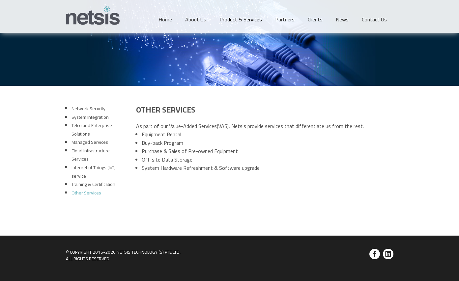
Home (165, 19)
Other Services (86, 192)
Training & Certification (93, 184)
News (342, 19)
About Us (195, 19)
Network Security (88, 108)
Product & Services (240, 19)
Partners (285, 19)
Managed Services (90, 142)
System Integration (90, 117)
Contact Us (374, 19)
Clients (315, 19)
